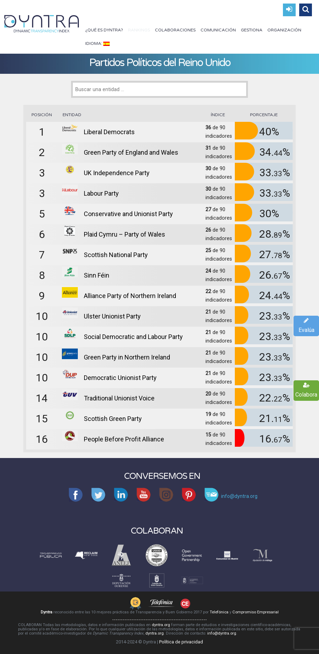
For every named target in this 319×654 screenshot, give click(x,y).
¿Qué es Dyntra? (104, 30)
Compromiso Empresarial (255, 612)
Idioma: (97, 43)
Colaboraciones (175, 30)
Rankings (139, 30)
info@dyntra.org (221, 633)
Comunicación (218, 30)
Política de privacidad (181, 641)
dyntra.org (161, 625)
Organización (284, 30)
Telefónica (219, 612)
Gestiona (251, 30)
